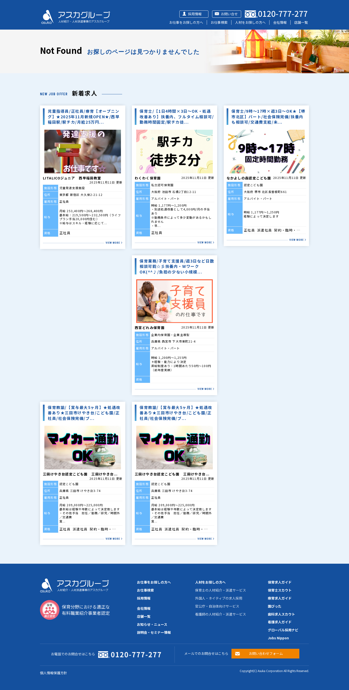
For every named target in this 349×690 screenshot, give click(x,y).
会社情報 (280, 22)
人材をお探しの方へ (250, 22)
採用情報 (195, 13)
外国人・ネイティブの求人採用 (218, 598)
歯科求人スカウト (281, 614)
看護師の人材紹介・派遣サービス (220, 614)
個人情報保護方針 (53, 672)
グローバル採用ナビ (283, 629)
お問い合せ (229, 13)
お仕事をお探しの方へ (186, 22)
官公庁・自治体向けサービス (217, 606)
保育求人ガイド (280, 582)
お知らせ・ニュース (152, 624)
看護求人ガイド (280, 621)
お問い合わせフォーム (266, 653)
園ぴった (274, 606)
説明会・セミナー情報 (154, 632)
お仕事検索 (219, 22)
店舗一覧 (301, 22)
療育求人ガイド (280, 598)
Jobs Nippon (278, 637)
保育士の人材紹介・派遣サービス (220, 590)
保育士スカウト (280, 590)
